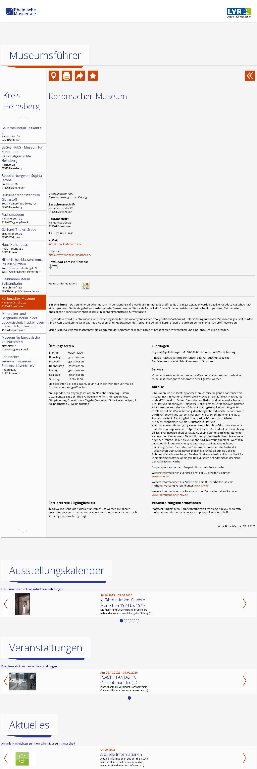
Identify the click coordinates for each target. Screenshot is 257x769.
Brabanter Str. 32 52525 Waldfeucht (23, 233)
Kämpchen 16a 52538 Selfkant (23, 134)
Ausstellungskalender (56, 570)
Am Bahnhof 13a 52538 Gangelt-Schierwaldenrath (23, 285)
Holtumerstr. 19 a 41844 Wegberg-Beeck (23, 218)
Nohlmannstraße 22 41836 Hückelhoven (23, 302)
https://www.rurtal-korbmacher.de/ (70, 255)
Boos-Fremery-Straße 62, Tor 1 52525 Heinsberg (23, 201)
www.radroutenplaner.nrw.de (170, 495)
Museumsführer (45, 55)
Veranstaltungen (46, 647)
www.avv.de (201, 485)
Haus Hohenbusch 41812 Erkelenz (23, 248)
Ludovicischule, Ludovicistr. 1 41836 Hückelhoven (23, 321)
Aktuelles (29, 725)
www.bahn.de (160, 476)
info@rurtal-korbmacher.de (65, 244)
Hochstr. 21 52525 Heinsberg (23, 157)
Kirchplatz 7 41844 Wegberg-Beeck (23, 343)
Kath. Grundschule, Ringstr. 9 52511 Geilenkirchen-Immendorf (23, 265)
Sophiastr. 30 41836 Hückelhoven (23, 181)
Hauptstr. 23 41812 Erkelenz (23, 365)
